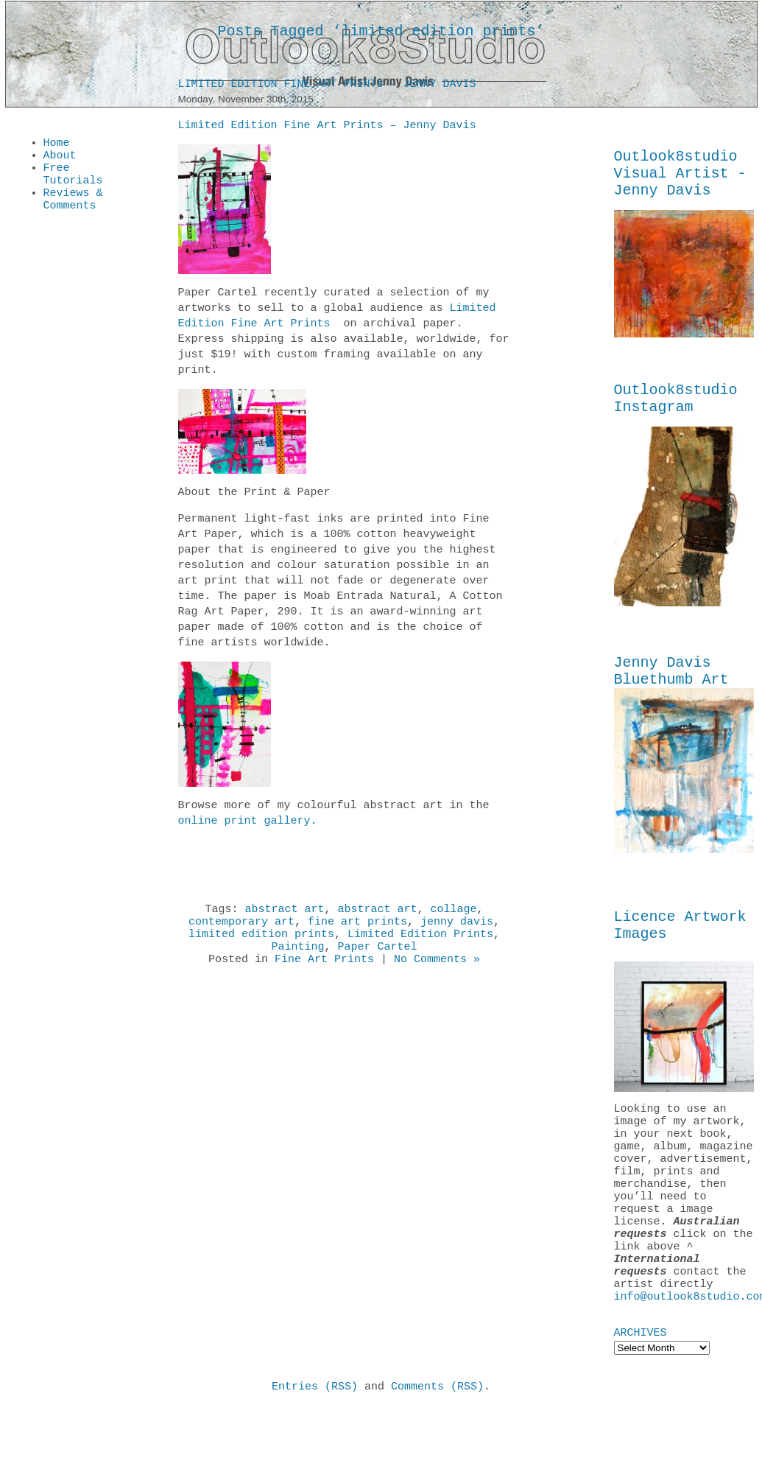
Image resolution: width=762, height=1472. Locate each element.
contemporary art (241, 928)
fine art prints (357, 928)
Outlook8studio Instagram (676, 410)
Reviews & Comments (73, 210)
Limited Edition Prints (420, 943)
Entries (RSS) (315, 1449)
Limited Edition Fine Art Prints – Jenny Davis (327, 87)
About (60, 159)
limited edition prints (261, 943)
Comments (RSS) (437, 1449)
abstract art (284, 913)
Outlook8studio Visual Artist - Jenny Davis (680, 178)
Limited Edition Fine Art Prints (337, 319)
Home (56, 144)
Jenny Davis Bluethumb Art (671, 688)
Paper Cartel (377, 957)
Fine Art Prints (324, 972)
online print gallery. (247, 823)
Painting (297, 957)
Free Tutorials (73, 181)
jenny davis (456, 928)
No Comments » (437, 972)
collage (454, 913)
